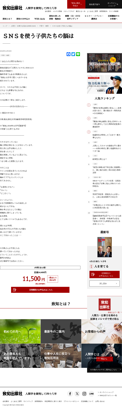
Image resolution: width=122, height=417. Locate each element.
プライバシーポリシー (71, 401)
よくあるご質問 (16, 401)
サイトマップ (28, 401)
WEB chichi (39, 18)
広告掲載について (87, 401)
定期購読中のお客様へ (113, 17)
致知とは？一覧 (114, 312)
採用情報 (39, 401)
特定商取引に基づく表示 (53, 401)
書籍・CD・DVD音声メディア (72, 17)
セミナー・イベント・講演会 (94, 17)
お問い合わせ (100, 401)
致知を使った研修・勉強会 (55, 17)
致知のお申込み (23, 18)
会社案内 (6, 401)
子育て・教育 (5, 55)
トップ (5, 26)
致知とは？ (7, 18)
